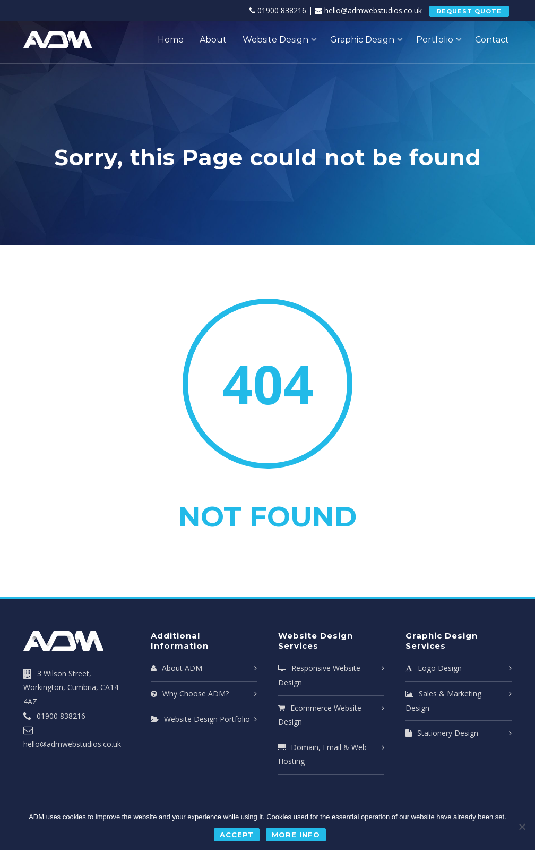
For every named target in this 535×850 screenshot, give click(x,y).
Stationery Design (441, 733)
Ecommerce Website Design (319, 715)
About (213, 40)
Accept (238, 835)
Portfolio (434, 40)
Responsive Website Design (319, 675)
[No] (521, 827)
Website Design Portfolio (200, 719)
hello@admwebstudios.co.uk (373, 10)
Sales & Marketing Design (443, 700)
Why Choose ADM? (190, 693)
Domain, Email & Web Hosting (322, 754)
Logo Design (433, 668)
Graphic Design (362, 40)
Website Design (275, 40)
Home (171, 40)
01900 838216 (281, 10)
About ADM (176, 668)
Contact (492, 40)
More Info (296, 835)
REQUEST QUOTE (469, 11)
